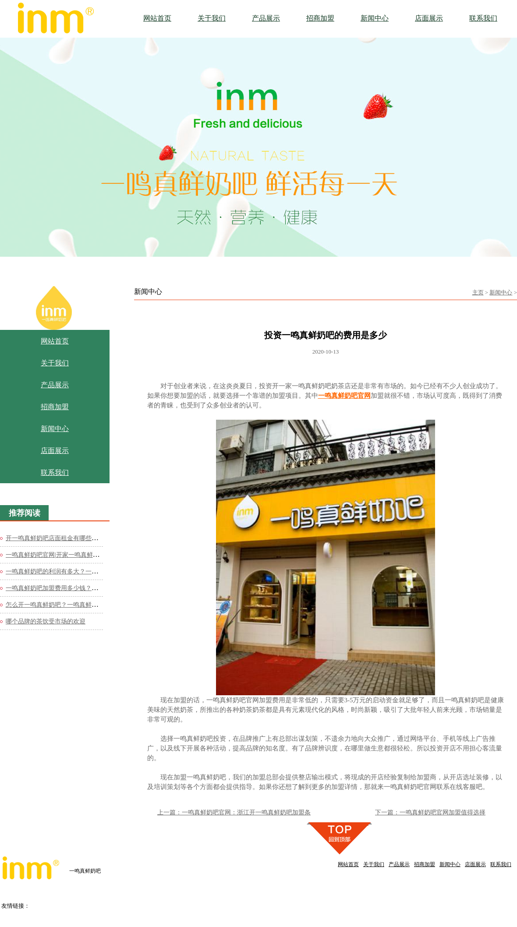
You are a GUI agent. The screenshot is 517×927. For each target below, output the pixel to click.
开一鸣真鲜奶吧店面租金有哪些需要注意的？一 (70, 538)
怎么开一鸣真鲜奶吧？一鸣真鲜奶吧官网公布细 (70, 604)
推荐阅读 (24, 513)
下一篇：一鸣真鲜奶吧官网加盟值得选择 (430, 812)
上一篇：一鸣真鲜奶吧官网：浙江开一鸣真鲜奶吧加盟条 (234, 812)
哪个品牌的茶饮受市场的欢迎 (45, 621)
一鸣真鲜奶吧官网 (344, 395)
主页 (478, 292)
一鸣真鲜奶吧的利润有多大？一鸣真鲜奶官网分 (70, 571)
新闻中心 (500, 292)
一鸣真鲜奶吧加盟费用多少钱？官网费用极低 (67, 588)
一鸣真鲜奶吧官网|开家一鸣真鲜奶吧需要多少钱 (71, 555)
